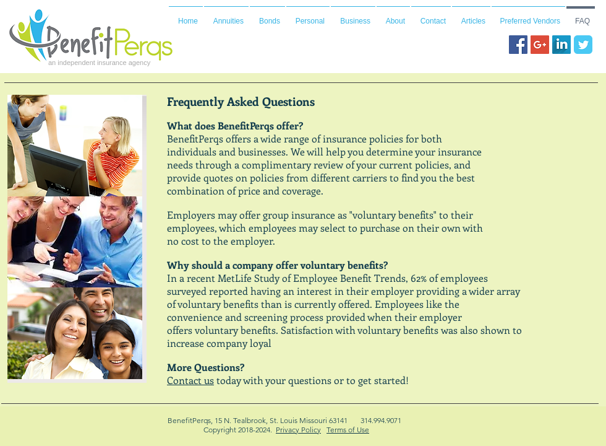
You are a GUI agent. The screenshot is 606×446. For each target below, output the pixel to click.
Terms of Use (347, 429)
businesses (262, 151)
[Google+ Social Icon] (540, 44)
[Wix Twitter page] (583, 44)
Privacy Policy (298, 429)
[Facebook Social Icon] (518, 44)
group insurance (299, 214)
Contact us (190, 380)
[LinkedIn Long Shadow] (561, 44)
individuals (191, 151)
